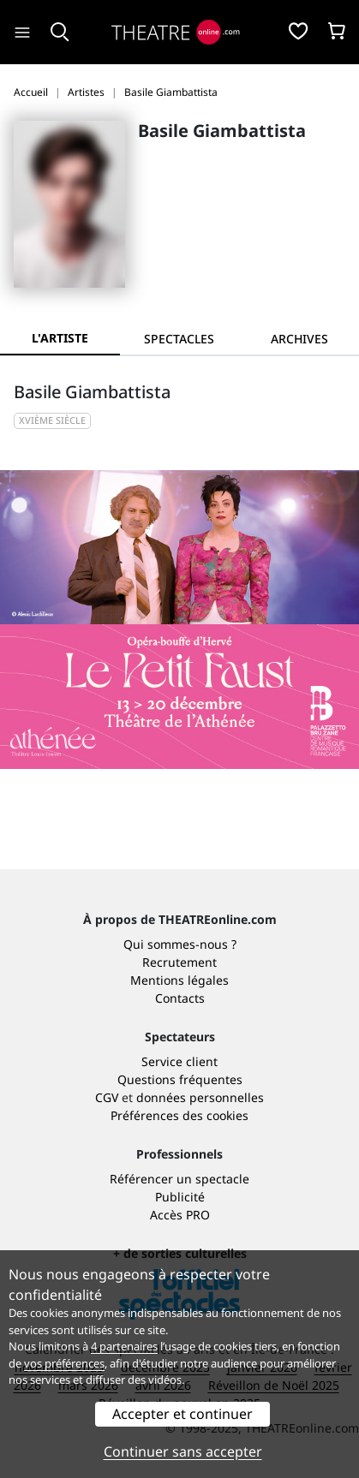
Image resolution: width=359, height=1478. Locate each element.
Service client (179, 1061)
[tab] (180, 339)
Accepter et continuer (182, 1413)
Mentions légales (179, 980)
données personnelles (200, 1097)
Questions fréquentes (179, 1079)
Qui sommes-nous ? (179, 944)
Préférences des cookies (179, 1115)
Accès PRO (180, 1215)
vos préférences (64, 1363)
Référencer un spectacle (179, 1179)
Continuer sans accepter (183, 1451)
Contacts (180, 998)
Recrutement (179, 962)
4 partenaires (124, 1346)
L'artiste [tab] (60, 338)
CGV (106, 1097)
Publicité (180, 1197)
